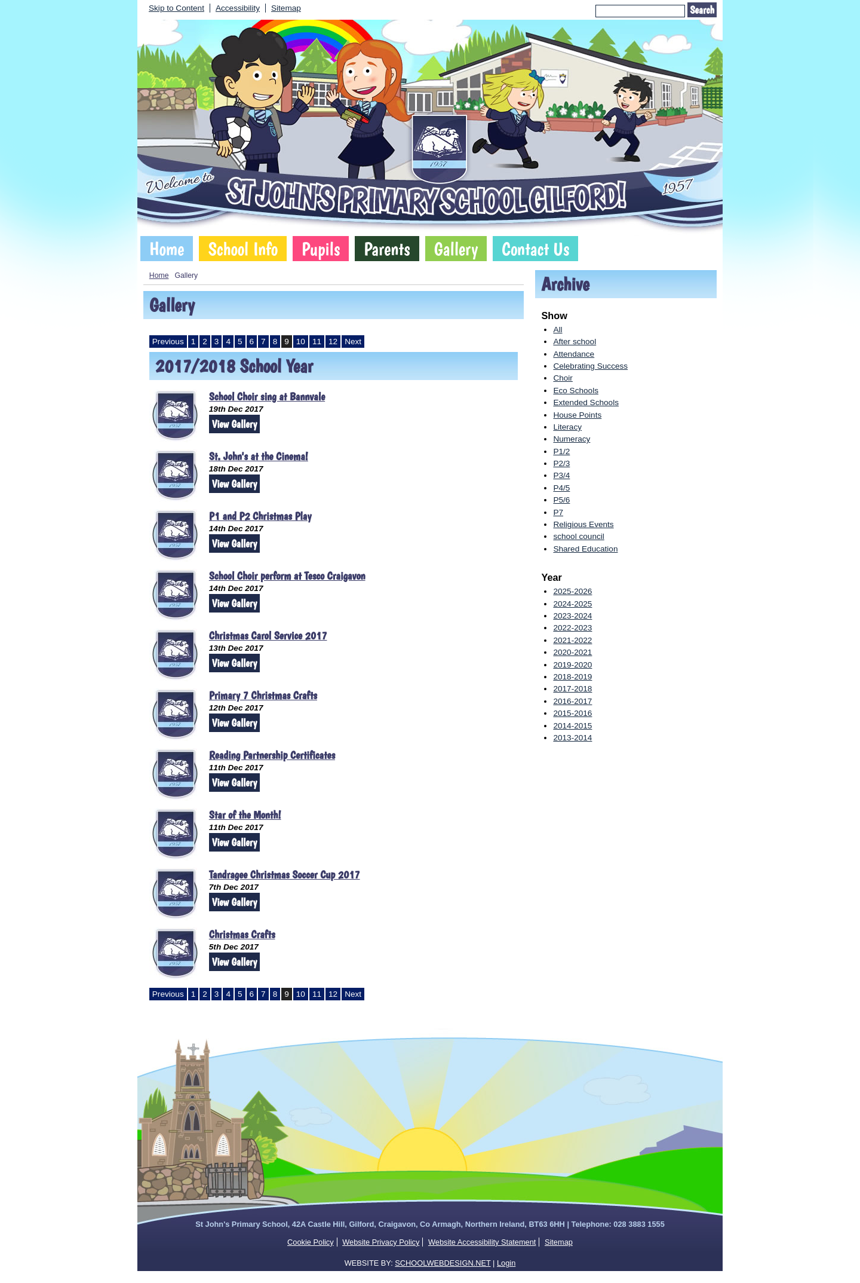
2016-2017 (572, 701)
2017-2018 (572, 688)
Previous (168, 341)
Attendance (573, 354)
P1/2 (561, 451)
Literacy (567, 426)
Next (353, 341)
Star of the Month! (245, 815)
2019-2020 (572, 664)
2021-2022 (572, 640)
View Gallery (234, 424)
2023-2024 (572, 615)
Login (506, 1262)
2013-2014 (572, 737)
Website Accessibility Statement (482, 1242)
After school (574, 341)
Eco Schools (575, 390)
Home (166, 248)
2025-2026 (572, 591)
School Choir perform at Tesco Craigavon (287, 576)
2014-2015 (572, 725)
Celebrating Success (590, 366)
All (557, 329)
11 (316, 341)
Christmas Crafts (242, 934)
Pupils (321, 248)
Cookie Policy (310, 1242)
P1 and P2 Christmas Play (260, 516)
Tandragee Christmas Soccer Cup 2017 (284, 874)
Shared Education (585, 548)
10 (300, 341)
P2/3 (561, 463)
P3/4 (561, 475)
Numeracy (571, 438)
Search (702, 10)
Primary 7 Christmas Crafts (263, 695)
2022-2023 (572, 627)
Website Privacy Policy (380, 1242)
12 (332, 341)
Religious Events (583, 524)
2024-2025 (572, 603)
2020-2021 (572, 652)
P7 (558, 512)
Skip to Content (176, 8)
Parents (387, 248)
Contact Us (535, 248)
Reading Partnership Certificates (272, 755)
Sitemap (286, 8)
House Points (577, 415)
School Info (243, 248)
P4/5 (561, 487)
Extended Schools (586, 402)
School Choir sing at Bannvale (267, 396)
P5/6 (561, 499)
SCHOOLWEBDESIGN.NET (442, 1262)
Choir (562, 377)
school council (578, 536)
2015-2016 (572, 713)
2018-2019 (572, 676)
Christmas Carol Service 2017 (268, 635)
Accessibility (238, 8)
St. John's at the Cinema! (258, 456)
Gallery (456, 248)
